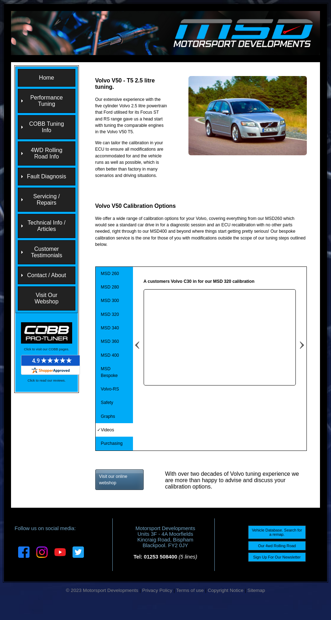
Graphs (108, 416)
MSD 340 (110, 327)
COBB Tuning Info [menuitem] (46, 127)
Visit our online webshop (113, 479)
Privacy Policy (157, 590)
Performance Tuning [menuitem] (46, 101)
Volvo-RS (110, 389)
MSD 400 (110, 355)
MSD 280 (110, 287)
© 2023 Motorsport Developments (102, 590)
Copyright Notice (226, 590)
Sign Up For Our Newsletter (277, 557)
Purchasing (112, 443)
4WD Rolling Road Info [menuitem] (46, 153)
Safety (107, 402)
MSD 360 (110, 341)
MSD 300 (110, 300)
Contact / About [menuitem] (46, 275)
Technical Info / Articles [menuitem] (47, 226)
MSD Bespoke (109, 372)
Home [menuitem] (46, 78)
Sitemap (256, 590)
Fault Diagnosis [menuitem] (46, 176)
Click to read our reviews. (47, 380)
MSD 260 (110, 273)
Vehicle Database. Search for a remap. (277, 532)
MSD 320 (110, 314)
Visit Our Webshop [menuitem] (46, 298)
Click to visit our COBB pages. (46, 349)
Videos (107, 429)
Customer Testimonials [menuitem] (46, 252)
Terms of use (190, 590)
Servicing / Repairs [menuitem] (46, 199)
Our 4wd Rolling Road (277, 546)
